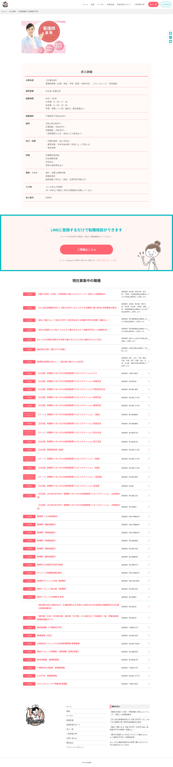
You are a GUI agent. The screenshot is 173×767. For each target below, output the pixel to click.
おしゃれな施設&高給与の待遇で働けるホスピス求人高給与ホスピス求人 (129, 743)
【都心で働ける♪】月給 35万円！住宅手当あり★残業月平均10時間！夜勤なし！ (129, 728)
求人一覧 (153, 4)
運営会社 (69, 742)
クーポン (100, 4)
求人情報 (12, 11)
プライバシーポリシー (75, 747)
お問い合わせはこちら (105, 260)
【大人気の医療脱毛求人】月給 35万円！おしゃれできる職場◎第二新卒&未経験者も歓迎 (129, 720)
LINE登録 (166, 4)
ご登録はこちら (86, 249)
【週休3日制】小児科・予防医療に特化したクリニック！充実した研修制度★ (130, 713)
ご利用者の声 (139, 4)
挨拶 (92, 4)
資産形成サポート (124, 4)
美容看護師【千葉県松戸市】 (29, 11)
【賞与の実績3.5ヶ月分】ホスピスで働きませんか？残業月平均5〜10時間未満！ (129, 735)
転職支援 (110, 4)
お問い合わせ (71, 738)
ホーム (85, 4)
